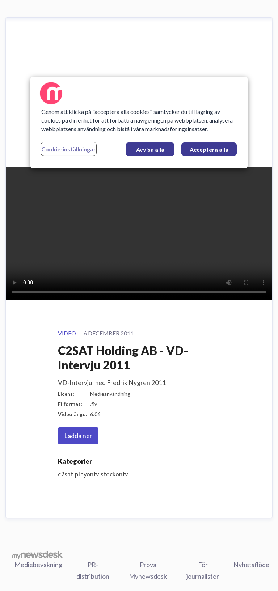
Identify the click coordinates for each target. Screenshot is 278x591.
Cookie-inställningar (68, 149)
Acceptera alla (209, 149)
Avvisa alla (150, 149)
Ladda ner (78, 436)
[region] (139, 122)
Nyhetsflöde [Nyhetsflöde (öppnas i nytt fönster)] (251, 565)
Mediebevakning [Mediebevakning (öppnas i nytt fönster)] (38, 565)
